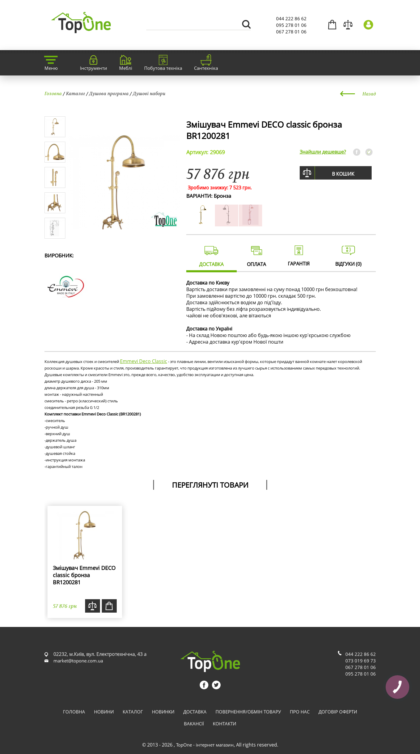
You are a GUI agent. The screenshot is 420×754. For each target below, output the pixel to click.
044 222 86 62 (291, 18)
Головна (53, 93)
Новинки (163, 712)
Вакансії (194, 724)
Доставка (195, 712)
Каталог (75, 93)
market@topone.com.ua (78, 661)
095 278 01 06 (291, 25)
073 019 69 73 (360, 661)
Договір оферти (338, 712)
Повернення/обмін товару (248, 712)
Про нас (300, 712)
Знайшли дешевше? (323, 152)
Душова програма (109, 93)
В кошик (343, 174)
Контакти (224, 724)
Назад (369, 94)
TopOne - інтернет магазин (205, 745)
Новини (104, 712)
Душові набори (149, 93)
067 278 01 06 (291, 32)
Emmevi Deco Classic (143, 361)
